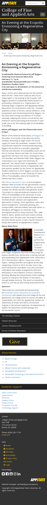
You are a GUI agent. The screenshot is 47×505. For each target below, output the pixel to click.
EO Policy (8, 452)
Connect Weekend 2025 (11, 326)
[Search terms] (33, 3)
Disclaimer (9, 449)
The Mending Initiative (11, 316)
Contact (8, 461)
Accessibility (9, 455)
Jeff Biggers (37, 135)
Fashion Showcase (9, 321)
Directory (5, 398)
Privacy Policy (10, 458)
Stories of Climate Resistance (14, 330)
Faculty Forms (7, 403)
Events (10, 53)
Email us (6, 435)
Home (4, 53)
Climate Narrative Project (15, 182)
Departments (7, 395)
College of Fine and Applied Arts (18, 12)
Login (7, 465)
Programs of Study (9, 405)
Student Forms (8, 400)
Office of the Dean (9, 392)
